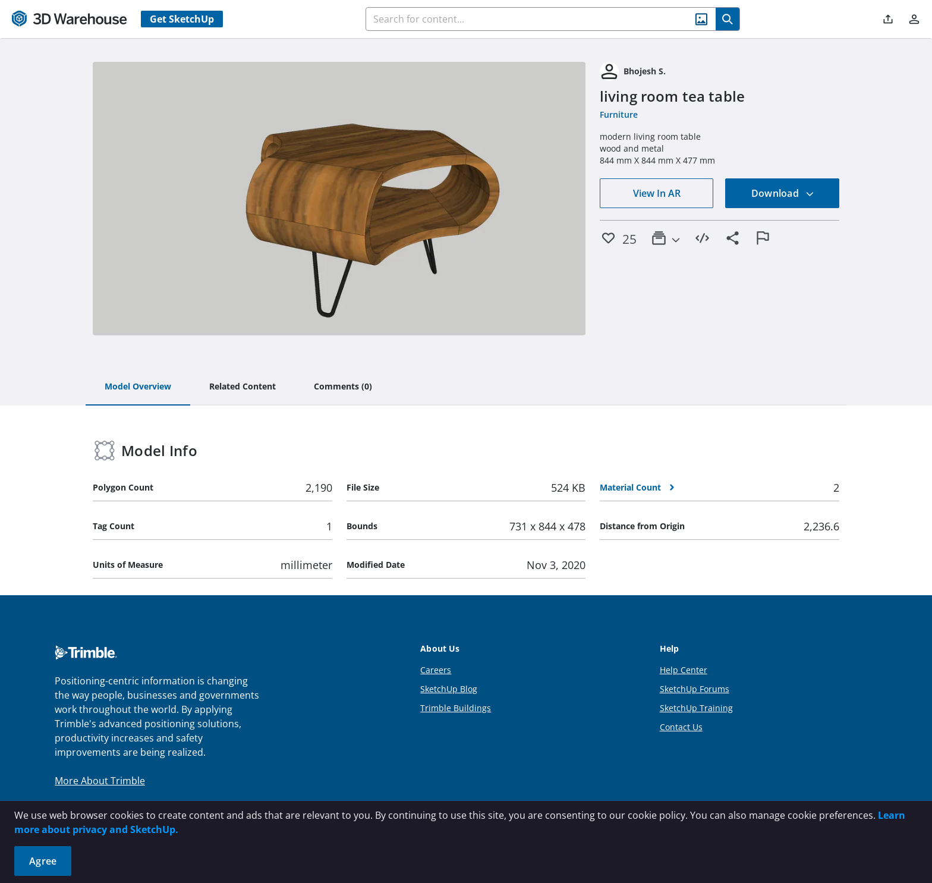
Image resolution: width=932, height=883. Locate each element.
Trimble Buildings (455, 708)
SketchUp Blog (448, 689)
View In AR (657, 193)
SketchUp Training (696, 708)
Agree (42, 861)
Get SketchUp (182, 19)
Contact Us (681, 727)
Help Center (683, 669)
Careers (435, 669)
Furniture (619, 114)
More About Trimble (100, 780)
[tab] (138, 387)
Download (782, 193)
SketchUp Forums (694, 689)
